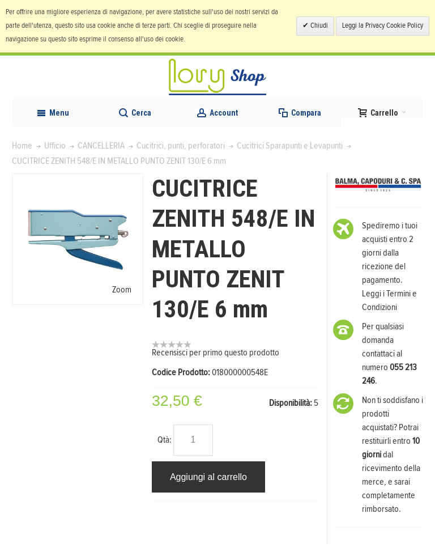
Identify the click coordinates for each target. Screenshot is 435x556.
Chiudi (318, 25)
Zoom (121, 289)
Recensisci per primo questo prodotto (215, 352)
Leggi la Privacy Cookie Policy (382, 25)
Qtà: (164, 439)
